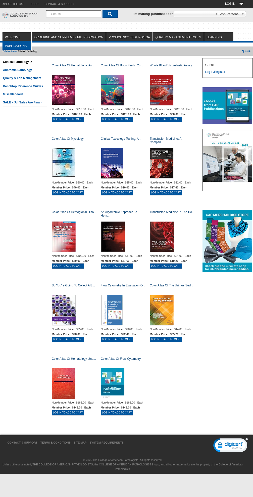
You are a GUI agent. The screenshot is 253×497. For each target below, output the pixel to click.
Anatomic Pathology (17, 70)
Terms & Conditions (55, 442)
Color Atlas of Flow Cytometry (121, 359)
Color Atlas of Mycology (68, 138)
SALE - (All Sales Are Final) (22, 102)
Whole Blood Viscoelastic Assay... (172, 65)
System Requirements (107, 442)
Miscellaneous (13, 94)
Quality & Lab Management (22, 78)
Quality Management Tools (178, 37)
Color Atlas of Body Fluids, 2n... (122, 65)
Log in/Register (215, 72)
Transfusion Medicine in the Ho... (172, 212)
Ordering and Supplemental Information (68, 37)
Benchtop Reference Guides (23, 86)
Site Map (80, 442)
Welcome (12, 37)
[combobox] (73, 14)
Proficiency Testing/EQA (129, 37)
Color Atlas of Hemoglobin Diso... (74, 212)
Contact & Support (22, 442)
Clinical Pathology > (17, 62)
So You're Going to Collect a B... (73, 285)
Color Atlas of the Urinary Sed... (171, 285)
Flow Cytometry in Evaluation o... (123, 285)
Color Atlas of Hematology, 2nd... (74, 359)
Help (246, 50)
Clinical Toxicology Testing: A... (121, 138)
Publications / (9, 51)
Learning (214, 37)
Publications (16, 46)
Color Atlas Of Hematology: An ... (73, 65)
